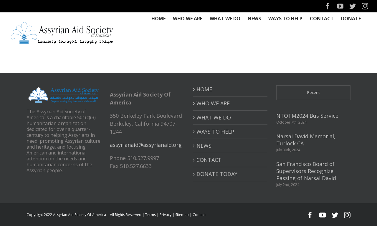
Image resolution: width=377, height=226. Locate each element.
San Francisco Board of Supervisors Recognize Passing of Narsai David (306, 171)
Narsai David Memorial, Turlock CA (305, 140)
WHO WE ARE (213, 103)
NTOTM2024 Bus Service (307, 115)
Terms (150, 214)
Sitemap (182, 214)
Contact (199, 214)
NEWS (203, 145)
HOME (204, 89)
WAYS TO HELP (215, 131)
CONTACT (208, 159)
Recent (313, 92)
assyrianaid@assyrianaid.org (146, 144)
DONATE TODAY (216, 173)
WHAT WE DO (213, 117)
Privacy (165, 214)
